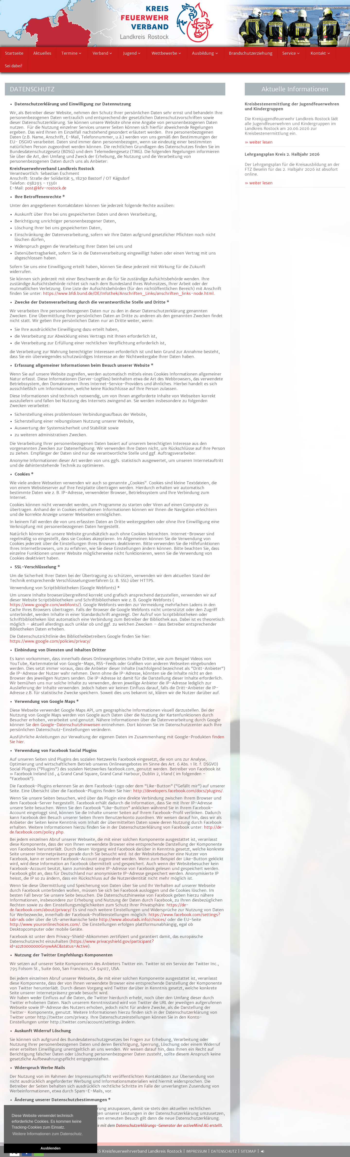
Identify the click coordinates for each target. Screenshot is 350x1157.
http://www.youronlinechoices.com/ (45, 924)
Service (291, 53)
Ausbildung (205, 53)
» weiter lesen (259, 142)
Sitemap (248, 1151)
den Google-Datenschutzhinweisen (66, 724)
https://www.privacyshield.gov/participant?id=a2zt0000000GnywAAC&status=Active (82, 944)
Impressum (196, 1151)
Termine (72, 53)
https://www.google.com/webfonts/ (44, 604)
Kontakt (321, 53)
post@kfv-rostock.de (45, 188)
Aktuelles (42, 53)
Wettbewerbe (167, 53)
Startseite (14, 53)
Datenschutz (224, 1151)
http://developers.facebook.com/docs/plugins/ (178, 790)
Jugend (132, 53)
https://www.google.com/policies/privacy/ (50, 641)
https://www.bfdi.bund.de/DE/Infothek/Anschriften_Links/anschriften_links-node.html (128, 293)
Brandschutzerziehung (250, 53)
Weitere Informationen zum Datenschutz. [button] (47, 1134)
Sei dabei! (13, 65)
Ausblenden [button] (51, 1148)
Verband (103, 53)
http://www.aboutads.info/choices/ (132, 919)
